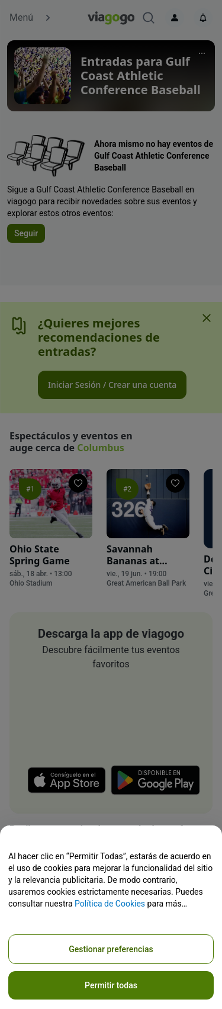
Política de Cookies (110, 903)
